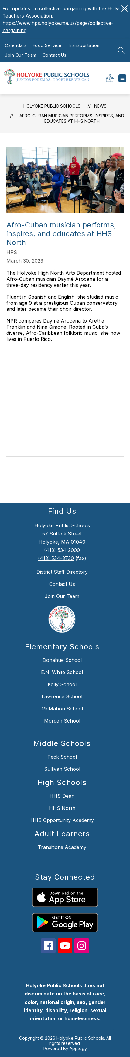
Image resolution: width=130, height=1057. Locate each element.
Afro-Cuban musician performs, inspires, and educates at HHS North (71, 118)
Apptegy (78, 1048)
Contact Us (55, 55)
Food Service (47, 45)
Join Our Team (20, 55)
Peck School (62, 757)
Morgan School (62, 721)
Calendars (16, 45)
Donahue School (62, 660)
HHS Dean (62, 796)
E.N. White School (62, 672)
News (100, 106)
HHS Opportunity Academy (62, 820)
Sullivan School (62, 769)
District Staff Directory (62, 572)
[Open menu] (122, 78)
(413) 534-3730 (56, 558)
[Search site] (121, 50)
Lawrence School (62, 696)
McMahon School (62, 709)
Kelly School (62, 684)
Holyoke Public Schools (51, 106)
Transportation (84, 45)
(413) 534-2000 (62, 550)
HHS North (62, 808)
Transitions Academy (62, 847)
